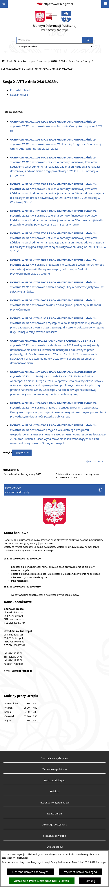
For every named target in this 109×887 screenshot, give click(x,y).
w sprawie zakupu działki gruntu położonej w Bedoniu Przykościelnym (55, 304)
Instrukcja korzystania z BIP (55, 802)
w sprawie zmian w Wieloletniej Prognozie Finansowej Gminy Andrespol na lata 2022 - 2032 (55, 144)
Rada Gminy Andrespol (21, 61)
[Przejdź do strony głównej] (54, 22)
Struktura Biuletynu (54, 780)
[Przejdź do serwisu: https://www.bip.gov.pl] (54, 4)
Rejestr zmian (54, 813)
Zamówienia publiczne (54, 769)
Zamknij (90, 881)
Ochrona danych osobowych (30, 872)
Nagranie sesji (19, 94)
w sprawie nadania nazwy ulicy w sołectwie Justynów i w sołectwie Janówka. (56, 286)
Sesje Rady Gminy (79, 61)
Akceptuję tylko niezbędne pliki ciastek (41, 881)
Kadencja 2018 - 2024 (52, 61)
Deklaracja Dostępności (54, 824)
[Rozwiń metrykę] (22, 453)
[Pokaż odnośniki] (4, 4)
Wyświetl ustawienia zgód (80, 872)
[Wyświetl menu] (105, 4)
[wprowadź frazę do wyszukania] (49, 40)
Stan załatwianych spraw (54, 758)
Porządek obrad (20, 90)
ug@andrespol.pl (22, 670)
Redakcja (54, 791)
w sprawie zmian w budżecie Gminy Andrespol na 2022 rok (56, 126)
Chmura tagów (54, 846)
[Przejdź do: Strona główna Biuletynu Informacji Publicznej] (3, 61)
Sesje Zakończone (12, 68)
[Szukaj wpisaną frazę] (88, 40)
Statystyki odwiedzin (54, 835)
